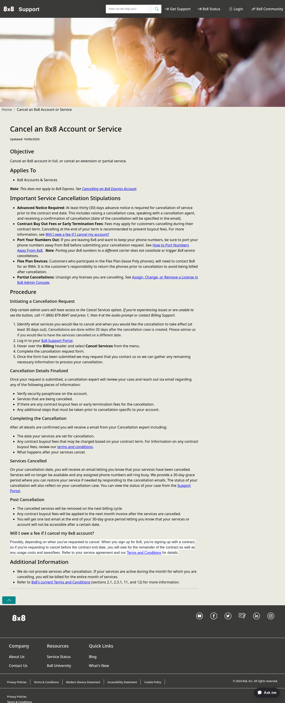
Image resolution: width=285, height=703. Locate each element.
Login (236, 8)
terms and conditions (75, 446)
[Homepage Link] (19, 617)
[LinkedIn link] (256, 621)
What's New (99, 665)
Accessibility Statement (122, 682)
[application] (264, 693)
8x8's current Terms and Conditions (60, 582)
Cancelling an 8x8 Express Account (109, 188)
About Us (16, 656)
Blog (92, 656)
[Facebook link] (213, 621)
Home (7, 109)
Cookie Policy (152, 682)
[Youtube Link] (199, 621)
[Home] (21, 9)
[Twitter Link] (228, 621)
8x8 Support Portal (56, 340)
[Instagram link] (270, 621)
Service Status (59, 656)
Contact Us (18, 665)
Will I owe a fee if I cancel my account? (77, 234)
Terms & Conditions (46, 682)
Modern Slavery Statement (83, 682)
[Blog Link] (242, 621)
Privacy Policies (16, 682)
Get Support (180, 8)
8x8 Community (269, 8)
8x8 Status (211, 8)
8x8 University (59, 665)
